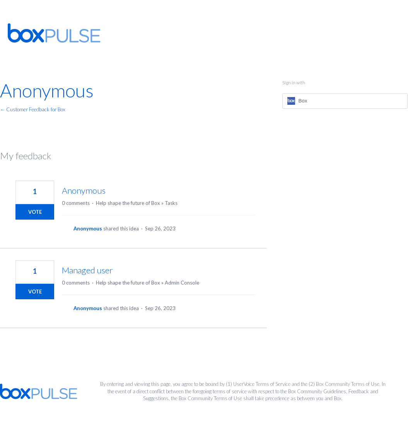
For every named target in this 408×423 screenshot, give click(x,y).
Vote (35, 212)
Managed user (87, 270)
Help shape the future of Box (128, 203)
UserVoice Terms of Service (261, 384)
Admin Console (182, 283)
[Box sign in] (345, 101)
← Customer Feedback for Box (32, 109)
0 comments (76, 203)
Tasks (171, 203)
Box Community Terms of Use (347, 384)
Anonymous (84, 190)
